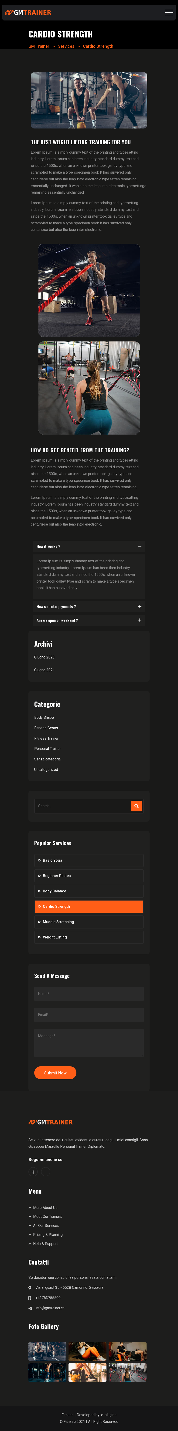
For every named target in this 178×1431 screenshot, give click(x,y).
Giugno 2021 (44, 670)
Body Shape (44, 717)
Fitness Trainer (46, 738)
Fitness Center (46, 728)
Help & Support (45, 1244)
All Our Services (46, 1225)
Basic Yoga (52, 860)
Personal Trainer (47, 748)
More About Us (45, 1207)
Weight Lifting (55, 937)
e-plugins (108, 1415)
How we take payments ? (56, 606)
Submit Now (55, 1072)
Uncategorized (46, 769)
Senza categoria (47, 759)
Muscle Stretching (58, 922)
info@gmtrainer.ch (50, 1308)
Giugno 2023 (44, 657)
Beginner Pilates (57, 876)
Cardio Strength (56, 906)
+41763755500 (48, 1298)
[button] (89, 546)
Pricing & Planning (48, 1234)
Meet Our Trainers (47, 1216)
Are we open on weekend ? (57, 620)
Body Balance (54, 891)
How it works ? (48, 546)
